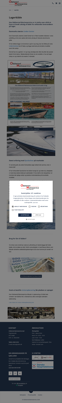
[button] (31, 219)
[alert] (31, 201)
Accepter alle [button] (25, 215)
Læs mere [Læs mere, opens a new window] (35, 202)
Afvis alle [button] (38, 215)
